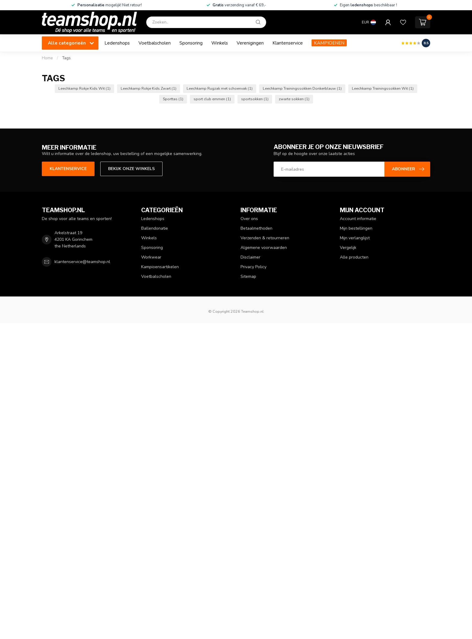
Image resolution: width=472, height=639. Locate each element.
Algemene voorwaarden (264, 247)
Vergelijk (348, 247)
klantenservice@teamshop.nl (82, 262)
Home (47, 58)
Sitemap (248, 276)
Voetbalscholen (154, 43)
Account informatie (358, 219)
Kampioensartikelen (160, 267)
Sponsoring (191, 43)
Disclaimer (250, 257)
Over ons (249, 219)
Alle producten (354, 257)
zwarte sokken (294, 98)
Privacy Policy (253, 267)
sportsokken (255, 98)
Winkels (219, 43)
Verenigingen (250, 43)
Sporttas (173, 98)
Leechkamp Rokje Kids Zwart (148, 88)
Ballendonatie (154, 228)
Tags (66, 58)
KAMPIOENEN (329, 43)
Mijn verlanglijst (355, 238)
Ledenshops (117, 43)
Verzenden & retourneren (265, 238)
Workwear (151, 257)
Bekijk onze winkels (131, 169)
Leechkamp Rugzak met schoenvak (220, 88)
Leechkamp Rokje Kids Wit (84, 88)
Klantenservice (287, 43)
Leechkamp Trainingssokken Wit (383, 88)
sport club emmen (212, 98)
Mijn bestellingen (356, 228)
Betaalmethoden (256, 228)
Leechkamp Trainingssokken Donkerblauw (302, 88)
